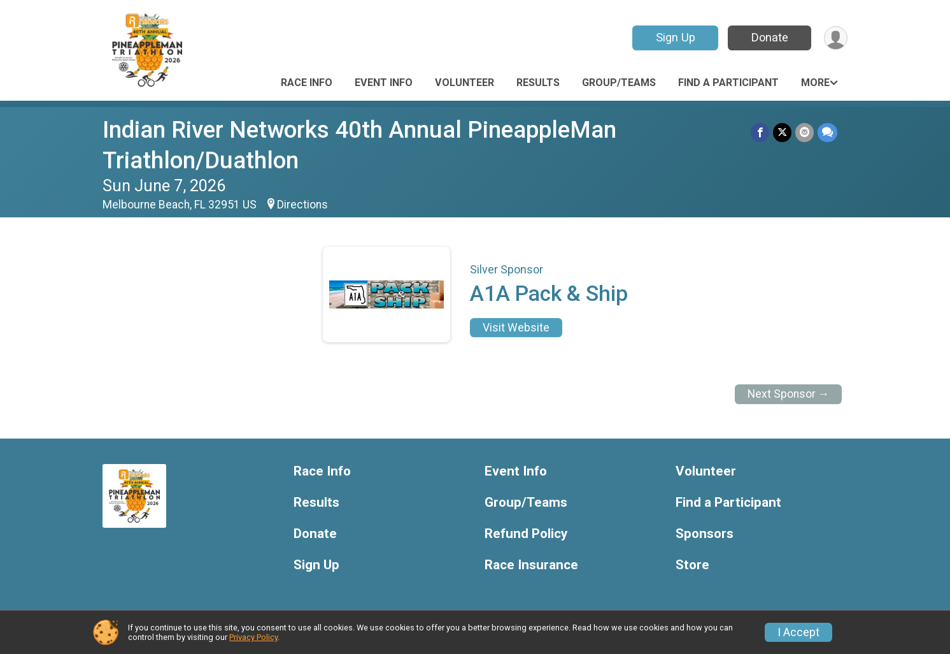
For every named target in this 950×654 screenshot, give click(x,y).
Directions (302, 204)
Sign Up (675, 37)
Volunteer (464, 82)
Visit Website (516, 327)
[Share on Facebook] (760, 132)
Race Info (306, 82)
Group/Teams (619, 82)
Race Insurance (531, 565)
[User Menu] (835, 38)
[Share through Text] (827, 132)
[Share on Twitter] (782, 132)
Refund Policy (526, 534)
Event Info (384, 82)
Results (538, 82)
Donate (769, 37)
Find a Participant (728, 82)
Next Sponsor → (789, 394)
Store (692, 565)
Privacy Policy (253, 637)
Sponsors (705, 534)
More (815, 82)
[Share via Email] (804, 132)
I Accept (798, 632)
